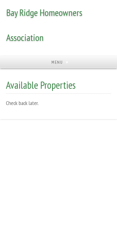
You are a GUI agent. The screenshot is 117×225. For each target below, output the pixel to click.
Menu (57, 62)
